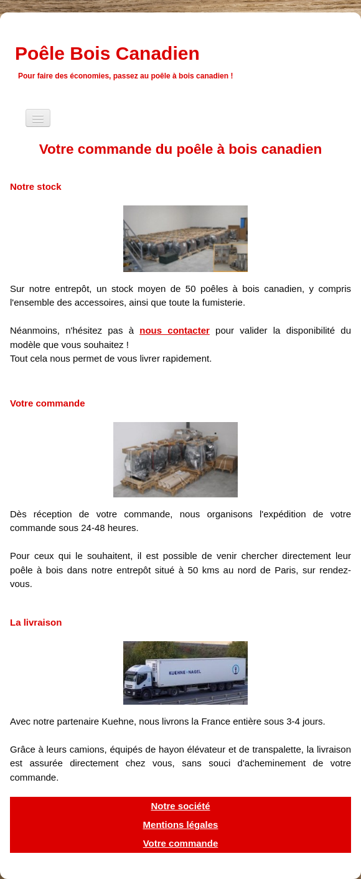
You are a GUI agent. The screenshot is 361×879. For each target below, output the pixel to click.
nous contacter (174, 330)
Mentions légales (180, 824)
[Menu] (38, 118)
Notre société (180, 806)
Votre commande (180, 843)
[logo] (130, 59)
